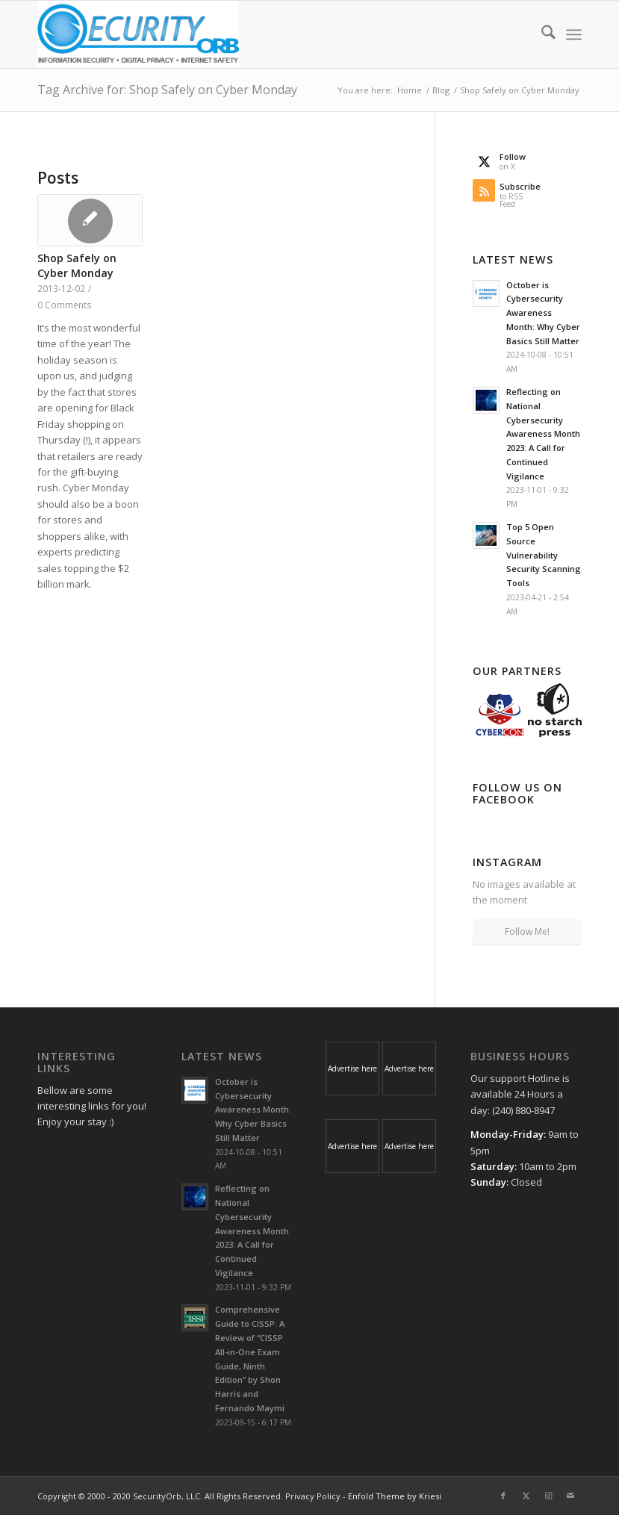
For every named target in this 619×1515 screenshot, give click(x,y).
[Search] (541, 34)
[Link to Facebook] (503, 1495)
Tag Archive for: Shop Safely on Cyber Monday (167, 89)
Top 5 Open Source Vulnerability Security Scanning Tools (543, 554)
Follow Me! (527, 931)
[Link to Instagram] (548, 1495)
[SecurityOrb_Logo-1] (138, 34)
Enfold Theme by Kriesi (394, 1496)
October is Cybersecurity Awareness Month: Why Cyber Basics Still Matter (543, 312)
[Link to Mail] (570, 1495)
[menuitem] (541, 34)
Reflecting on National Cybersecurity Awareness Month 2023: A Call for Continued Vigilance (543, 434)
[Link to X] (525, 1495)
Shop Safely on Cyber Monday (76, 265)
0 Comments (64, 305)
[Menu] (574, 34)
